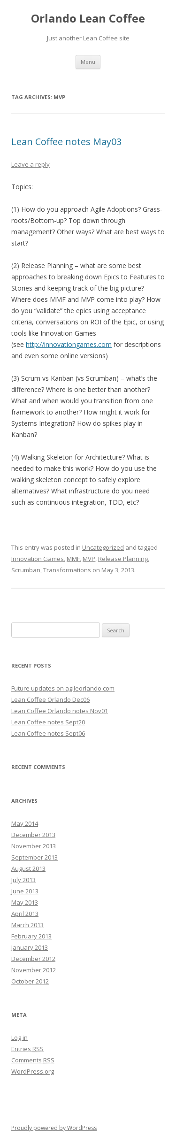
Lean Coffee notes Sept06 (48, 733)
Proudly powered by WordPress (54, 1128)
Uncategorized (103, 547)
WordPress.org (32, 1071)
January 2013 (29, 947)
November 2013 (33, 846)
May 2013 (24, 902)
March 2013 (27, 925)
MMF (73, 558)
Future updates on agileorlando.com (63, 688)
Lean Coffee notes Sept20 (48, 722)
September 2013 (34, 857)
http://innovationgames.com (69, 344)
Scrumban (25, 570)
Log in (19, 1037)
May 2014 (24, 823)
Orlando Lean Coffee (88, 18)
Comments (32, 1060)
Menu (88, 61)
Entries (27, 1049)
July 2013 (23, 880)
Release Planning (123, 558)
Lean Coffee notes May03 (66, 141)
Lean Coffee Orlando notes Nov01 (59, 711)
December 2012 (33, 958)
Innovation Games (37, 558)
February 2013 (31, 936)
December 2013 (33, 834)
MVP (89, 558)
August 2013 (28, 868)
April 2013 (24, 913)
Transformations (67, 570)
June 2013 (24, 891)
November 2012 (33, 970)
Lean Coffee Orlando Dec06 (50, 699)
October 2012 (30, 981)
